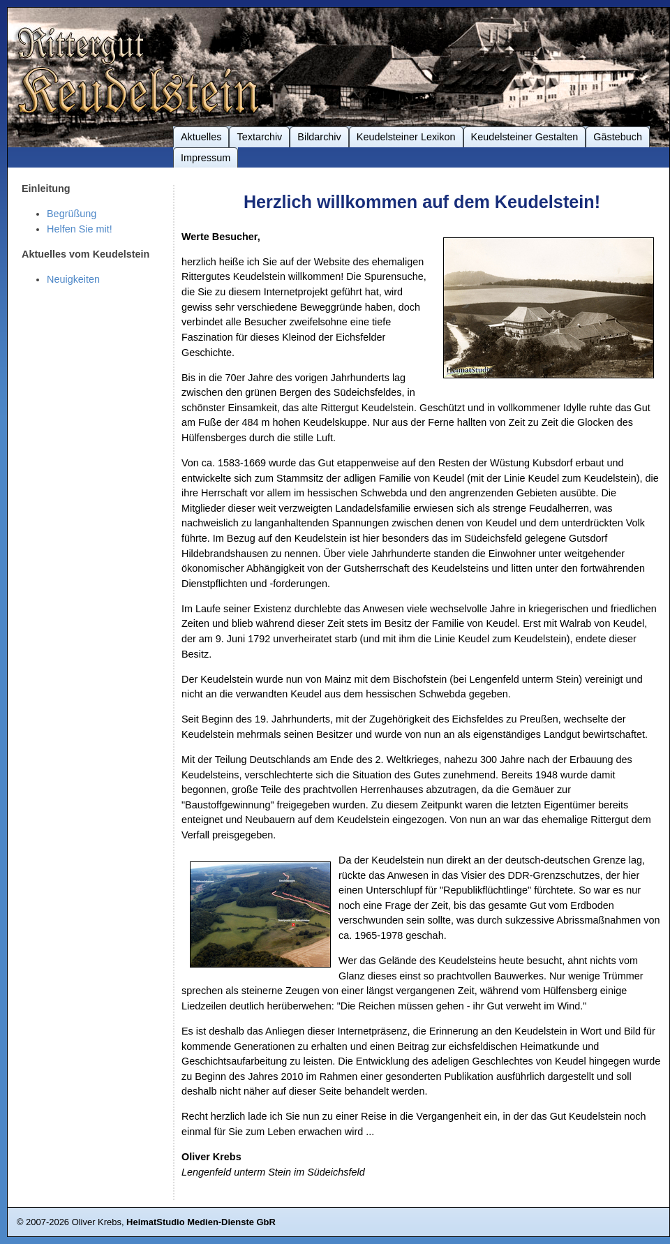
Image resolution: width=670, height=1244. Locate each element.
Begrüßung (71, 213)
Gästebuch (617, 136)
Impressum (205, 157)
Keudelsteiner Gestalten (525, 136)
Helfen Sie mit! (79, 229)
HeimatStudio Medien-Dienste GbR (201, 1222)
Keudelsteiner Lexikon (406, 136)
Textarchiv (259, 136)
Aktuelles (201, 136)
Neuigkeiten (73, 279)
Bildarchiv (319, 136)
